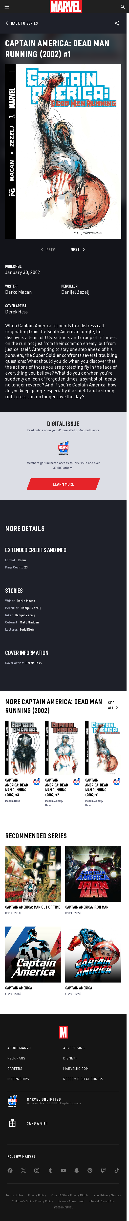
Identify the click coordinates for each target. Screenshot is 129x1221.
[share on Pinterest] (89, 1171)
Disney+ (70, 1058)
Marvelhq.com (76, 1069)
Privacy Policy (37, 1195)
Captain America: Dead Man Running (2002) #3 (16, 787)
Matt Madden (29, 622)
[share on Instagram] (36, 1171)
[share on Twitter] (23, 1171)
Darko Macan (18, 292)
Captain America (18, 987)
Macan (9, 800)
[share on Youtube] (63, 1171)
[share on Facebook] (10, 1171)
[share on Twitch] (103, 1171)
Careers (14, 1069)
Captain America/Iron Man (86, 907)
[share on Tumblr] (50, 1171)
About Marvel (19, 1048)
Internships (18, 1079)
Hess (17, 800)
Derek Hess (16, 311)
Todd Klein (27, 629)
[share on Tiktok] (116, 1171)
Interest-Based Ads (102, 1201)
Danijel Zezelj (75, 292)
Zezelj (58, 800)
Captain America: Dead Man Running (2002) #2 (56, 787)
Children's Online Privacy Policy (32, 1201)
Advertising (74, 1048)
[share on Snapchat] (76, 1171)
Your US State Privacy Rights (70, 1195)
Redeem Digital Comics (83, 1079)
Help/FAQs (16, 1058)
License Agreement (71, 1201)
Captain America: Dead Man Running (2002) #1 (96, 787)
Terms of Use (14, 1195)
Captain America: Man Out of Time (32, 907)
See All (113, 705)
